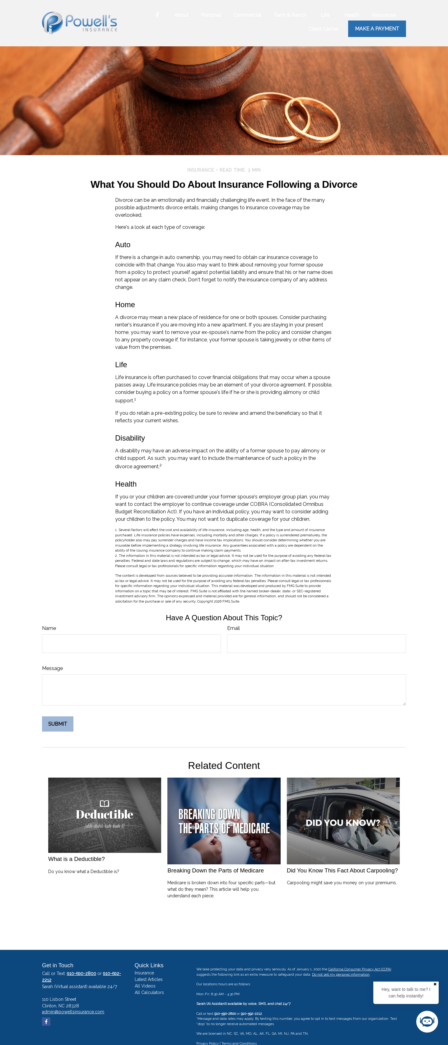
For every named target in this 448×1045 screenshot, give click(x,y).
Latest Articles (149, 979)
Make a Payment (377, 29)
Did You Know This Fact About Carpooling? (342, 870)
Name (49, 628)
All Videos (145, 985)
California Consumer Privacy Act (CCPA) (359, 969)
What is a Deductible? (76, 859)
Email (233, 628)
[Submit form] (57, 724)
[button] (181, 15)
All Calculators (149, 992)
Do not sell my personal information (341, 975)
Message (52, 668)
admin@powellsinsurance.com (73, 1011)
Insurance (144, 972)
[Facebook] (157, 15)
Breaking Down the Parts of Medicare (215, 870)
